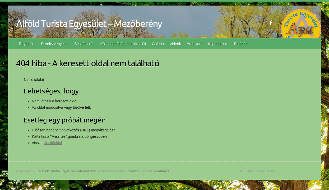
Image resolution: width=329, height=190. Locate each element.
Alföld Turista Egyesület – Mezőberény (89, 23)
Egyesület (27, 44)
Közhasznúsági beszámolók (123, 44)
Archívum (194, 44)
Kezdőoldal (53, 143)
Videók (175, 44)
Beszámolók (84, 44)
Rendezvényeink (55, 44)
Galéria (158, 44)
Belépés (241, 44)
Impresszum (218, 44)
